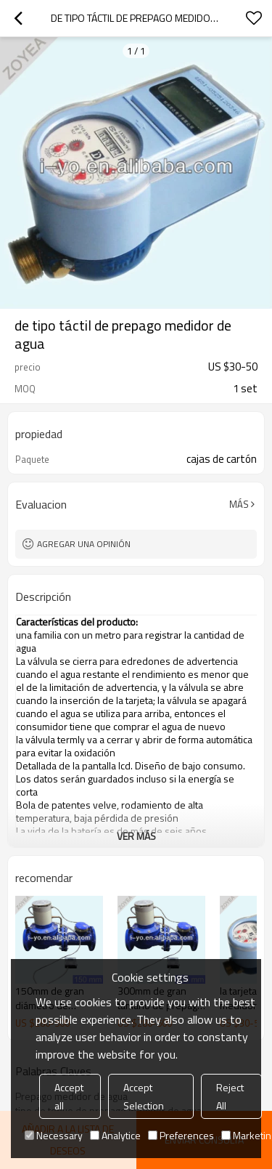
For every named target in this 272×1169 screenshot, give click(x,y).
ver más (136, 836)
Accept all (68, 1096)
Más (239, 504)
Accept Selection (143, 1096)
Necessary (54, 1135)
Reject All (230, 1096)
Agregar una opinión (84, 544)
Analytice (115, 1135)
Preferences (181, 1135)
